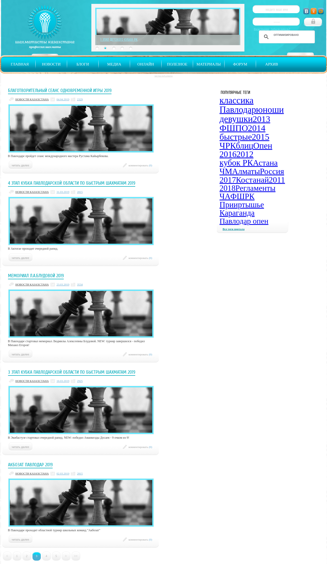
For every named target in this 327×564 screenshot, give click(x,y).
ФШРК (242, 196)
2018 (228, 188)
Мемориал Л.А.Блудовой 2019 (36, 275)
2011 (277, 179)
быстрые (236, 137)
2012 (244, 154)
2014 (256, 128)
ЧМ (226, 171)
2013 (261, 119)
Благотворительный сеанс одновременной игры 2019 (59, 90)
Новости (51, 64)
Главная (20, 64)
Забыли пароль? (280, 28)
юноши (270, 110)
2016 (228, 154)
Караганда (237, 212)
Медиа (114, 64)
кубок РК (236, 162)
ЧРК (228, 145)
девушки (236, 119)
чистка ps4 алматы (163, 76)
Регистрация (261, 28)
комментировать (140, 165)
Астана (265, 162)
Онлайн (145, 64)
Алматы (246, 171)
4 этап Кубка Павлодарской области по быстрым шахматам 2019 (71, 183)
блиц (244, 145)
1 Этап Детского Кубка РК (119, 39)
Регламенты (255, 188)
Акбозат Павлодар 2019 (30, 464)
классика (237, 100)
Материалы (208, 64)
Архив (271, 64)
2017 (228, 179)
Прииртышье (242, 204)
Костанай (252, 179)
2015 (260, 137)
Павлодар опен (244, 221)
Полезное (177, 64)
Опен (262, 145)
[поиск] (286, 35)
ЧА (225, 196)
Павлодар (238, 110)
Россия (272, 171)
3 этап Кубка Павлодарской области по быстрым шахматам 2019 (71, 372)
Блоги (82, 64)
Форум (240, 64)
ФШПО (234, 128)
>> (76, 556)
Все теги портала (234, 229)
